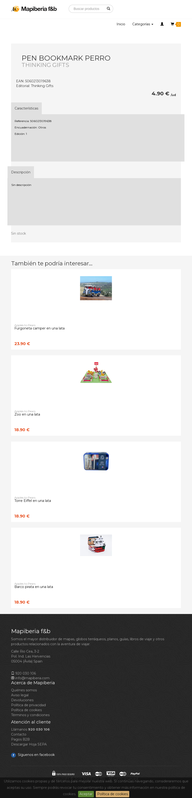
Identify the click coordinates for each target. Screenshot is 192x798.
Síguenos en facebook (33, 755)
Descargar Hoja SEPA (29, 744)
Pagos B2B (20, 739)
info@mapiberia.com (30, 678)
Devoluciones (22, 700)
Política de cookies (112, 794)
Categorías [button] (142, 24)
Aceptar (85, 794)
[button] (162, 24)
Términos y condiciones (30, 715)
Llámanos (30, 729)
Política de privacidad (28, 705)
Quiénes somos (24, 690)
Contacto (18, 734)
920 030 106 (23, 673)
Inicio (121, 24)
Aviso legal (20, 695)
